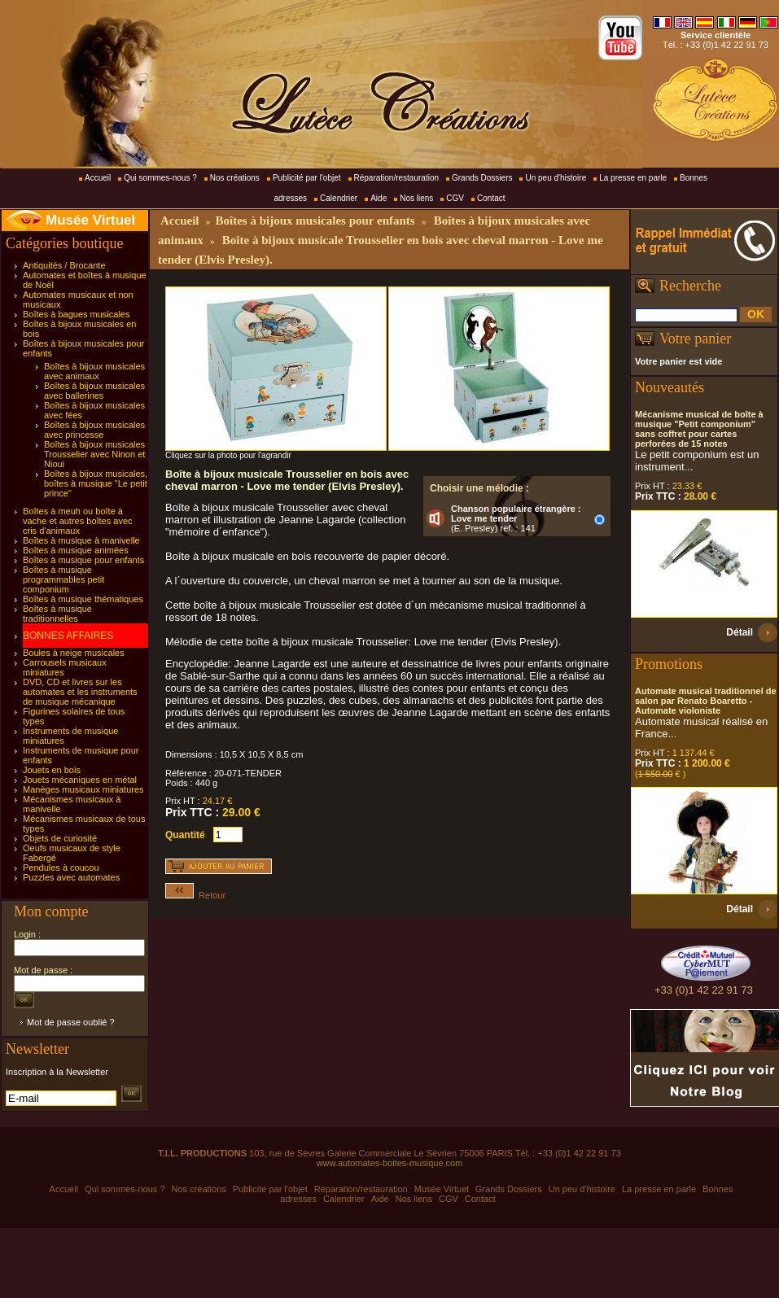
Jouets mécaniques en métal (80, 779)
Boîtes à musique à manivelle (81, 540)
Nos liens (416, 198)
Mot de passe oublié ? (71, 1022)
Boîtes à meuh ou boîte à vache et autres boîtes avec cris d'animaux (78, 520)
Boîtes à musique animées (76, 550)
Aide (378, 198)
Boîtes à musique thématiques (83, 599)
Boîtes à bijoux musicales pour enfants (314, 220)
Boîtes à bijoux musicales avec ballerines (94, 390)
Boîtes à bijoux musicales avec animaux (94, 371)
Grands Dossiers (482, 177)
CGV (455, 198)
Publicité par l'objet (307, 177)
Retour (195, 895)
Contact (491, 198)
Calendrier (338, 198)
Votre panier (695, 338)
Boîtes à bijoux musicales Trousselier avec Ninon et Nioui (94, 454)
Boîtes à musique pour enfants (83, 560)
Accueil (98, 177)
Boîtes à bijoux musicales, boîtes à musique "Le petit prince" (95, 483)
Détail (739, 632)
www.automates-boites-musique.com (390, 1163)
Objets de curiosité (60, 838)
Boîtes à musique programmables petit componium (63, 579)
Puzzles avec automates (71, 877)
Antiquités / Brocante (64, 265)
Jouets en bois (52, 770)
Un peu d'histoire (555, 177)
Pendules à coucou (61, 867)
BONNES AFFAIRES (68, 635)
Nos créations (235, 177)
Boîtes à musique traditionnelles (57, 613)
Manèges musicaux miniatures (83, 789)
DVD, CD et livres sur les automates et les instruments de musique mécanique (80, 691)
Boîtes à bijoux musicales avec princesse (94, 429)
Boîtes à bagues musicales (76, 314)
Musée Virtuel (90, 220)
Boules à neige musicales (74, 653)
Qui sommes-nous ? (160, 177)
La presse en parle (633, 177)
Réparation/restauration (397, 177)
